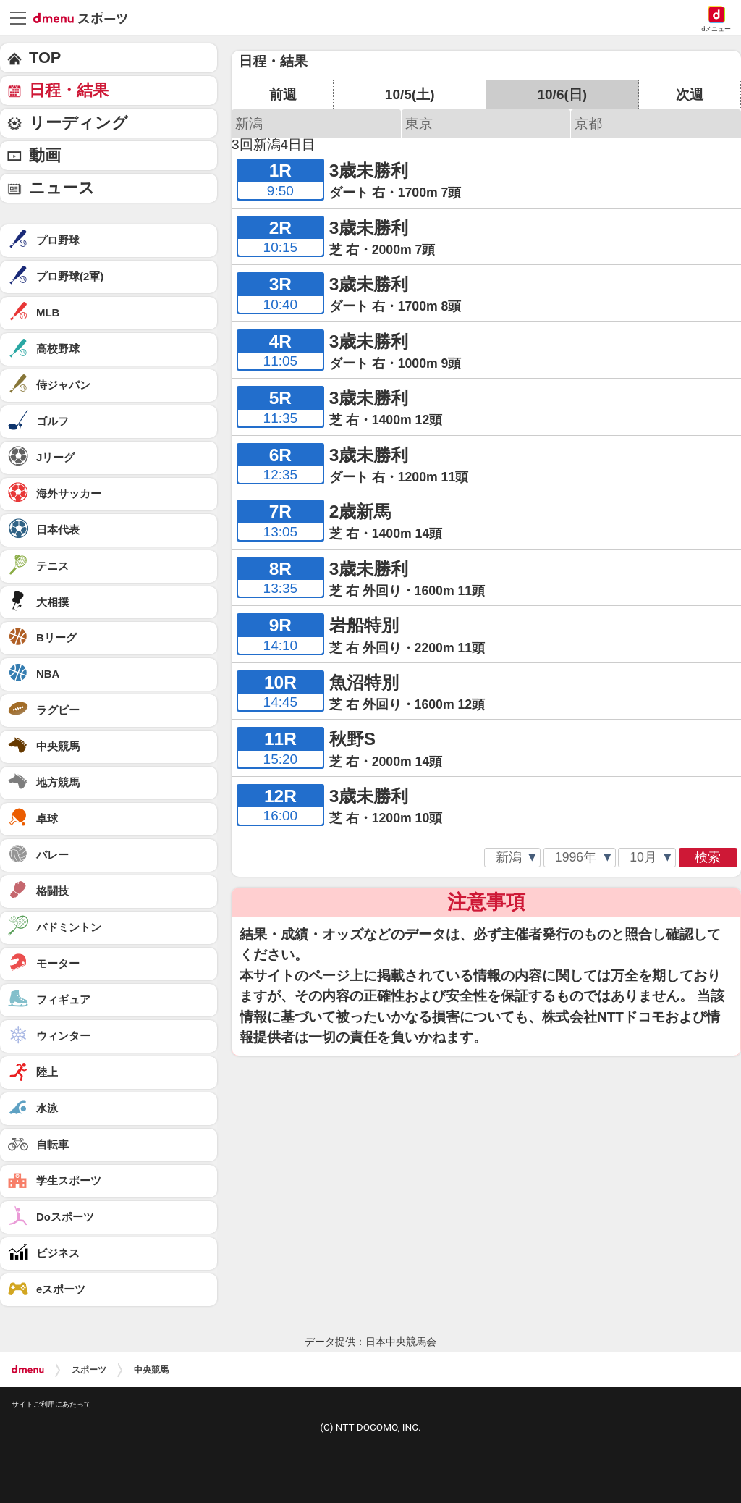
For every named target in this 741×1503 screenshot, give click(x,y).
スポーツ (89, 1370)
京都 (588, 123)
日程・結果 (69, 90)
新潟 (249, 123)
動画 (45, 155)
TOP (45, 58)
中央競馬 (151, 1370)
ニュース (62, 188)
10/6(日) (562, 94)
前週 (283, 94)
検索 (708, 857)
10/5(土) (410, 94)
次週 (689, 94)
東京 (419, 123)
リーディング (78, 123)
